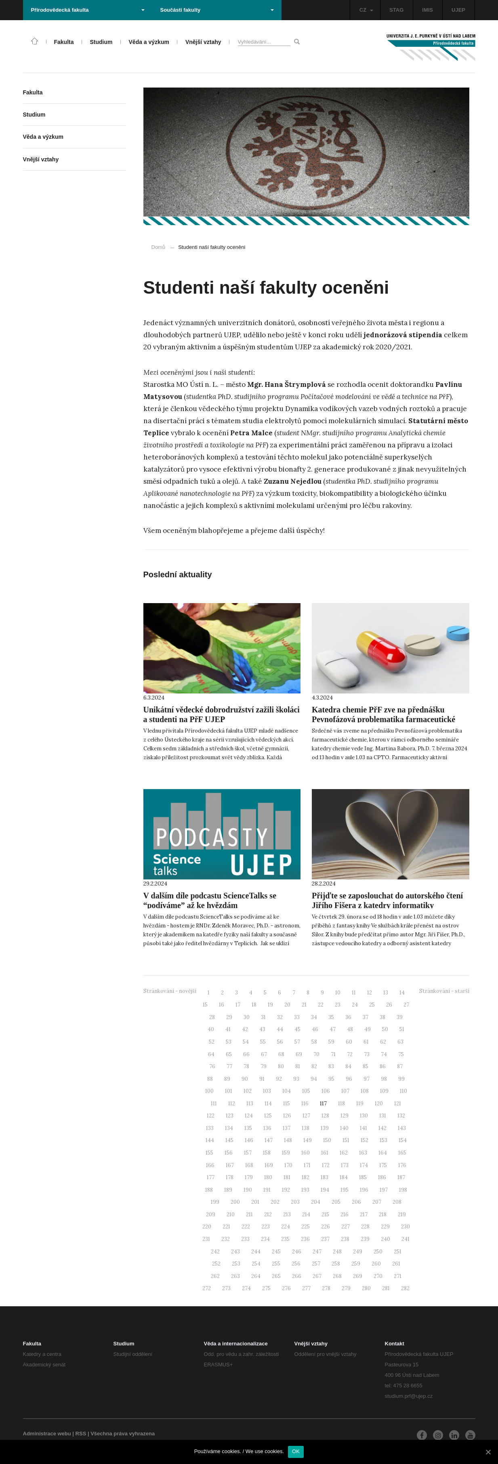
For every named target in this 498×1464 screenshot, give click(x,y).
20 (287, 1004)
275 (266, 1288)
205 (336, 1202)
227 (345, 1226)
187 (401, 1177)
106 (325, 1091)
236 (305, 1239)
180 (268, 1177)
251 (397, 1251)
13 (385, 992)
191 (267, 1189)
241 (405, 1239)
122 (210, 1115)
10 (337, 992)
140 (344, 1128)
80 (281, 1066)
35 (331, 1017)
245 (276, 1251)
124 (249, 1115)
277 (306, 1288)
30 (247, 1017)
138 (305, 1128)
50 (385, 1029)
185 (363, 1177)
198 (403, 1189)
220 (206, 1226)
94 (314, 1079)
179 (249, 1177)
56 (280, 1041)
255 (276, 1263)
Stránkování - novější (169, 991)
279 (346, 1288)
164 (382, 1152)
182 (305, 1177)
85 (365, 1066)
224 (285, 1226)
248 (337, 1251)
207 (376, 1202)
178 (229, 1177)
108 (365, 1091)
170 (288, 1165)
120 (379, 1103)
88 (210, 1079)
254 (256, 1263)
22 (321, 1004)
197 (384, 1189)
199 (215, 1202)
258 (336, 1263)
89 (227, 1079)
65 (229, 1054)
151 (346, 1140)
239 (365, 1239)
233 (245, 1239)
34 (314, 1017)
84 (348, 1066)
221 (226, 1226)
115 (286, 1103)
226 (325, 1226)
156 (229, 1152)
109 (384, 1091)
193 (305, 1189)
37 (365, 1017)
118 (341, 1103)
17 (237, 1004)
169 (269, 1165)
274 (246, 1288)
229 (385, 1226)
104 (286, 1091)
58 (314, 1041)
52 (211, 1041)
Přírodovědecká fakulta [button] (88, 10)
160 (305, 1152)
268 (337, 1276)
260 (376, 1263)
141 (363, 1128)
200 (235, 1202)
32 (280, 1017)
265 (276, 1276)
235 (285, 1239)
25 (372, 1004)
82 (314, 1066)
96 (349, 1079)
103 (267, 1091)
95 (331, 1079)
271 (397, 1276)
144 (210, 1140)
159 (286, 1152)
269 (357, 1276)
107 (345, 1091)
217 (364, 1214)
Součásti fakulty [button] (217, 10)
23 (337, 1004)
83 (331, 1066)
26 (389, 1004)
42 (245, 1029)
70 (316, 1054)
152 (364, 1140)
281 (386, 1288)
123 (229, 1115)
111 (214, 1103)
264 (256, 1276)
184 (344, 1177)
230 (405, 1226)
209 (210, 1214)
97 (367, 1079)
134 (229, 1128)
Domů (158, 247)
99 (401, 1079)
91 (262, 1079)
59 (331, 1041)
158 (267, 1152)
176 (402, 1165)
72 (350, 1054)
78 (246, 1066)
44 (280, 1029)
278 (326, 1288)
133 (210, 1128)
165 (402, 1152)
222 (246, 1226)
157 (248, 1152)
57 (297, 1041)
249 (357, 1251)
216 (344, 1214)
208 (397, 1202)
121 (397, 1103)
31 (263, 1017)
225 (305, 1226)
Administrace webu (47, 1434)
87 (400, 1066)
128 (325, 1115)
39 (400, 1017)
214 (306, 1214)
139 (325, 1128)
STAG (396, 10)
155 (209, 1152)
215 (325, 1214)
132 (401, 1115)
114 (268, 1103)
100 (209, 1091)
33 (297, 1017)
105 (306, 1091)
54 (246, 1041)
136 (267, 1128)
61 (366, 1041)
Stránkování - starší (444, 991)
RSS (81, 1434)
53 (228, 1041)
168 (249, 1165)
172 (326, 1165)
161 (324, 1152)
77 (229, 1066)
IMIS (427, 10)
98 (384, 1079)
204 (315, 1202)
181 (287, 1177)
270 (378, 1276)
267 (317, 1276)
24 (355, 1004)
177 (210, 1177)
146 (249, 1140)
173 (345, 1165)
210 (231, 1214)
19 (270, 1004)
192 (286, 1189)
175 (383, 1165)
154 (403, 1140)
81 (297, 1066)
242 (215, 1251)
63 (400, 1041)
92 (279, 1079)
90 (245, 1079)
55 (263, 1041)
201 (255, 1202)
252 (216, 1263)
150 (327, 1140)
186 (382, 1177)
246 (296, 1251)
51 (401, 1029)
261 (396, 1263)
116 (305, 1103)
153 (383, 1140)
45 (297, 1029)
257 (316, 1263)
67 (264, 1054)
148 (288, 1140)
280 (366, 1288)
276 (286, 1288)
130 (364, 1115)
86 (383, 1066)
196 (364, 1189)
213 (287, 1214)
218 (383, 1214)
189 (228, 1189)
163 (363, 1152)
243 (235, 1251)
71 (333, 1054)
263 (235, 1276)
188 (209, 1189)
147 (269, 1140)
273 (226, 1288)
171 (307, 1165)
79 (264, 1066)
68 (281, 1054)
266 (296, 1276)
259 (355, 1263)
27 (406, 1004)
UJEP (458, 10)
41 (228, 1029)
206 (356, 1202)
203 (295, 1202)
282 (405, 1288)
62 (383, 1041)
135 (248, 1128)
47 (333, 1029)
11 (354, 992)
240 (385, 1239)
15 (205, 1004)
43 (262, 1029)
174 (364, 1165)
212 (268, 1214)
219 (402, 1214)
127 (306, 1115)
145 (229, 1140)
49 (367, 1029)
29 (229, 1017)
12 (369, 992)
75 (401, 1054)
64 (211, 1054)
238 (345, 1239)
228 (365, 1226)
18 (254, 1004)
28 (212, 1017)
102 (248, 1091)
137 (286, 1128)
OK (296, 1451)
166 (210, 1165)
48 (350, 1029)
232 (225, 1239)
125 (268, 1115)
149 (307, 1140)
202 (275, 1202)
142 (382, 1128)
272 (206, 1288)
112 (231, 1103)
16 (221, 1004)
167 (230, 1165)
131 (382, 1115)
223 (265, 1226)
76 (212, 1066)
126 (287, 1115)
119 (360, 1103)
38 (382, 1017)
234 (265, 1239)
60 (349, 1041)
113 (249, 1103)
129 (344, 1115)
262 (215, 1276)
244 (256, 1251)
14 (402, 992)
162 (344, 1152)
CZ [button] (366, 10)
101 (228, 1091)
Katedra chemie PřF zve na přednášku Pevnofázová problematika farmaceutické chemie (383, 719)
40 (211, 1029)
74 (384, 1054)
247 (317, 1251)
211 (249, 1214)
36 (348, 1017)
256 (296, 1263)
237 (325, 1239)
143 (402, 1128)
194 (325, 1189)
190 (248, 1189)
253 (236, 1263)
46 (315, 1029)
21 (304, 1004)
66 (246, 1054)
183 (324, 1177)
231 (206, 1239)
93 (296, 1079)
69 (299, 1054)
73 (367, 1054)
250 (378, 1251)
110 (403, 1091)
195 (344, 1189)
